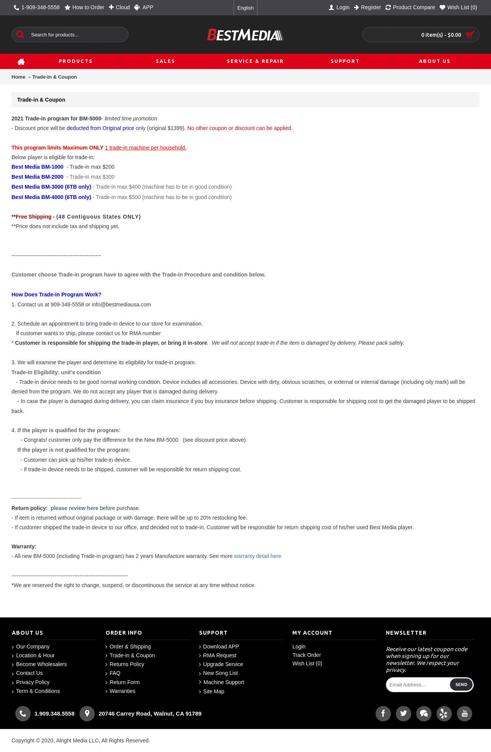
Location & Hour (33, 655)
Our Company (30, 646)
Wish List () (307, 663)
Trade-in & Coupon (54, 77)
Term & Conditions (36, 691)
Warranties (120, 691)
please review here (75, 508)
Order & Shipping (128, 646)
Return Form (122, 682)
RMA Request (217, 655)
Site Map (211, 691)
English (245, 8)
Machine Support (221, 682)
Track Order (306, 655)
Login (298, 646)
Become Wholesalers (39, 664)
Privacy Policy (30, 682)
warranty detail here (257, 556)
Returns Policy (124, 664)
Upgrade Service (221, 664)
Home (18, 77)
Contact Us (27, 673)
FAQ (112, 673)
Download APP (219, 646)
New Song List (218, 673)
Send (461, 684)
